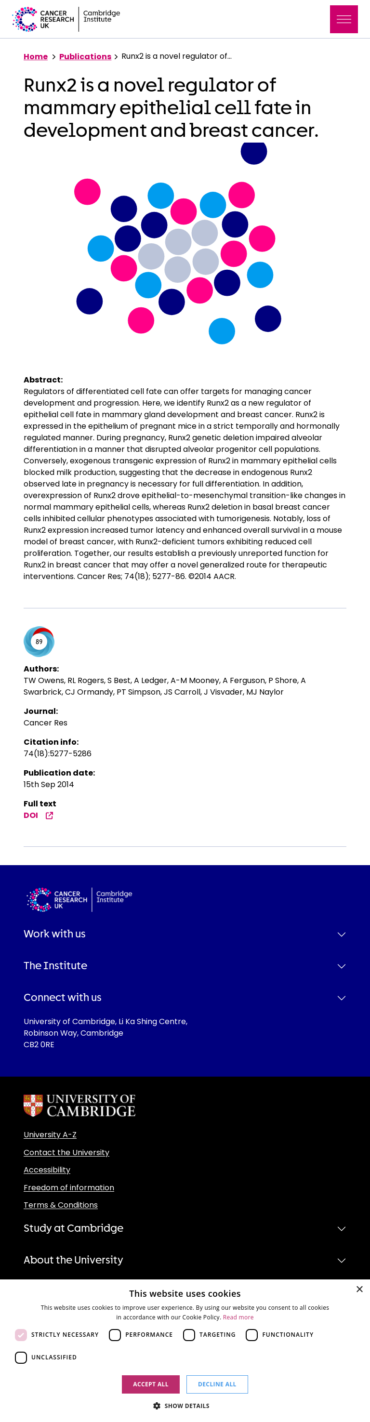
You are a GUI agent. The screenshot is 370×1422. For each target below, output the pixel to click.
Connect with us (63, 997)
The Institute (55, 966)
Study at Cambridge (73, 1228)
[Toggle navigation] (344, 19)
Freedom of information (69, 1187)
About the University (73, 1260)
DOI (38, 815)
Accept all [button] (151, 1384)
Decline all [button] (217, 1384)
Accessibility (47, 1169)
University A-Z (50, 1134)
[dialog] (185, 1350)
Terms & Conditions (61, 1205)
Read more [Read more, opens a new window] (238, 1317)
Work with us (55, 934)
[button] (185, 1405)
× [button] (359, 1289)
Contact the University (66, 1152)
